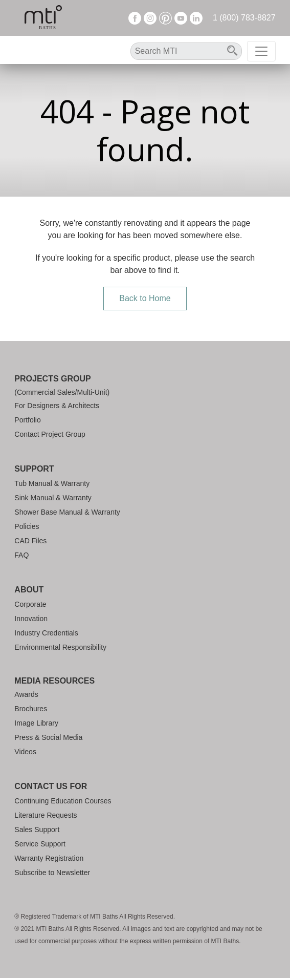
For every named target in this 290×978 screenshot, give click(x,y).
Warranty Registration (48, 858)
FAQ (21, 555)
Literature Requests (45, 815)
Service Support (39, 844)
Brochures (30, 709)
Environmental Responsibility (60, 647)
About (28, 589)
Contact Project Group (49, 434)
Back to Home (144, 298)
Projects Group (52, 378)
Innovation (31, 618)
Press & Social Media (48, 737)
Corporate (30, 604)
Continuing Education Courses (62, 801)
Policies (26, 526)
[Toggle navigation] (261, 51)
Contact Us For (50, 786)
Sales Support (36, 829)
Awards (26, 694)
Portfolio (27, 420)
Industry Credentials (46, 633)
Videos (25, 752)
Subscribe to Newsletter (52, 872)
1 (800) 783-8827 (244, 17)
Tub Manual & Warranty (52, 483)
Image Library (36, 723)
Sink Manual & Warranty (52, 498)
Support (34, 468)
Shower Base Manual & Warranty (67, 512)
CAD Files (30, 541)
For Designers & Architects (56, 405)
